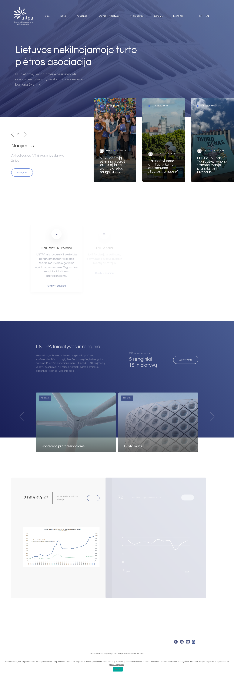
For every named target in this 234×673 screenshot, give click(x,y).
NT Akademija (137, 16)
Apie (47, 16)
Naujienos (82, 16)
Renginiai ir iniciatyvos (108, 16)
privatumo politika (116, 664)
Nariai (63, 16)
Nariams (158, 16)
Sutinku (117, 669)
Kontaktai (178, 16)
